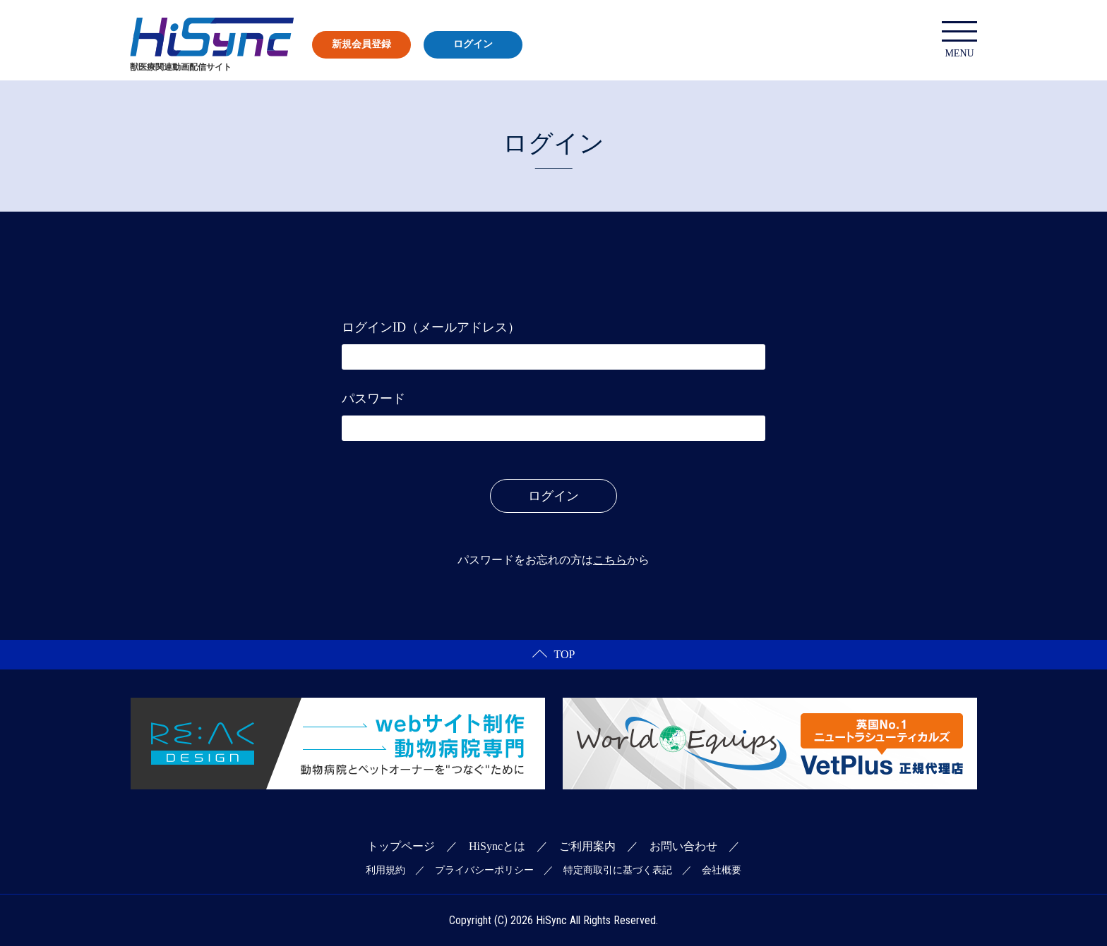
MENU (959, 40)
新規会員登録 (361, 44)
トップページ (401, 846)
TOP (553, 654)
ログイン (473, 44)
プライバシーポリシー (484, 870)
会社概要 (721, 870)
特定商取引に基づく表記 (617, 870)
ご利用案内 (587, 846)
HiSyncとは (497, 846)
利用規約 (385, 870)
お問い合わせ (683, 846)
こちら (610, 560)
